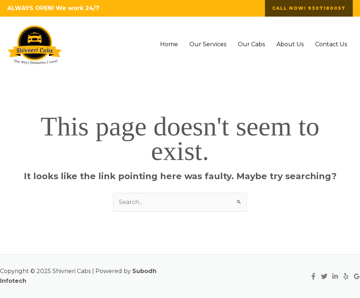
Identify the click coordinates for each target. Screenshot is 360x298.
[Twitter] (324, 276)
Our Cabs (251, 44)
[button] (309, 8)
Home (169, 44)
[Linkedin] (335, 276)
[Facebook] (313, 276)
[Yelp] (346, 276)
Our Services (207, 44)
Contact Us (331, 44)
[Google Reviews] (356, 276)
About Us (290, 44)
